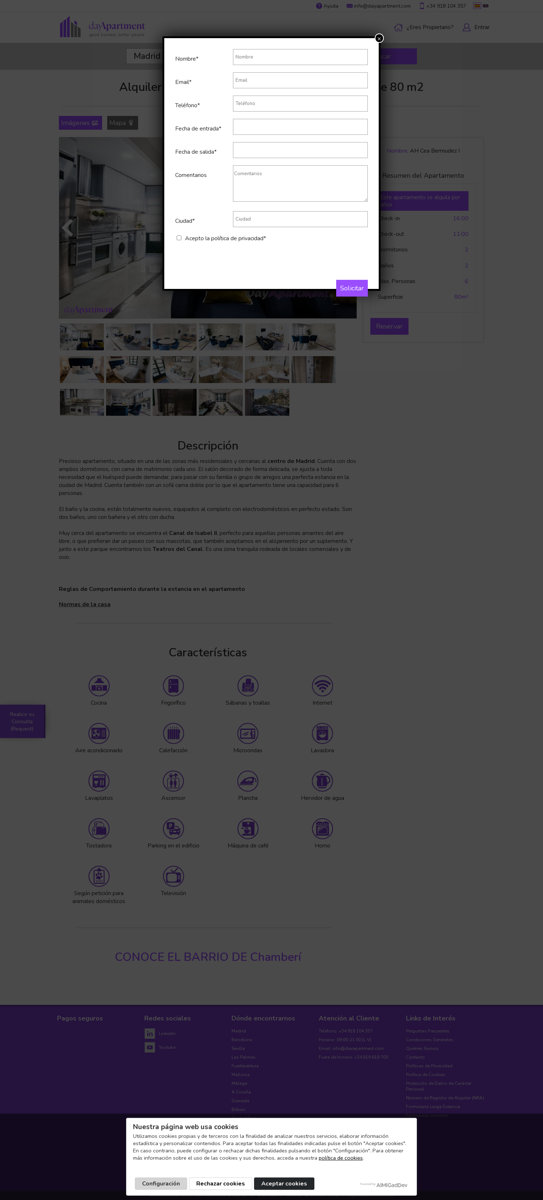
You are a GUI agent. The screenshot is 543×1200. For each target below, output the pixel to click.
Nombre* (186, 59)
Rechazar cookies (220, 1184)
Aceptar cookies (284, 1184)
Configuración (161, 1184)
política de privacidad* (238, 238)
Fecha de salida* (196, 152)
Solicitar (352, 288)
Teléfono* (187, 105)
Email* (183, 82)
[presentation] (230, 256)
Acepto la (225, 238)
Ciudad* (185, 221)
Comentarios (191, 175)
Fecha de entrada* (198, 129)
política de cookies (341, 1157)
